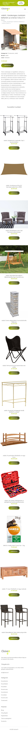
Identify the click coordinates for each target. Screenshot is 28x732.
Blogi (2, 710)
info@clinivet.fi (5, 672)
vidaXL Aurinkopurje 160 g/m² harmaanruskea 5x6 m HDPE (14, 186)
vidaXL (16, 53)
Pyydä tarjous (21, 3)
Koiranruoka (4, 697)
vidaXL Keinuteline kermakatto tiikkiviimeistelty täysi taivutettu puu (14, 276)
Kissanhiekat (4, 684)
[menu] (25, 9)
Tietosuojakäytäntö (6, 718)
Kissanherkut (4, 681)
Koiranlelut (4, 695)
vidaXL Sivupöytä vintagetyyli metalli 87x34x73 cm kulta (14, 411)
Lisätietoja (7, 65)
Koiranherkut (4, 692)
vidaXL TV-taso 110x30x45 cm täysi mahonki (14, 589)
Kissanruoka (4, 689)
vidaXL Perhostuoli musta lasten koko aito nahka (14, 366)
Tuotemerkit (11, 53)
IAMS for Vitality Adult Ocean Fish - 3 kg (14, 545)
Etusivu (3, 20)
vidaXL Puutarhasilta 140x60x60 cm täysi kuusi (14, 456)
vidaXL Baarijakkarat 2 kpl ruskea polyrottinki (14, 632)
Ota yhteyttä (4, 713)
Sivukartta (3, 721)
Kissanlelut (4, 686)
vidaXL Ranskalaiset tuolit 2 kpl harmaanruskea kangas (14, 231)
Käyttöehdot (4, 715)
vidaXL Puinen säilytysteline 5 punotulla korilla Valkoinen (14, 321)
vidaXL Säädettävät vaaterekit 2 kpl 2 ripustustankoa (14, 141)
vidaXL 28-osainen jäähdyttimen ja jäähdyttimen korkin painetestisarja (14, 501)
